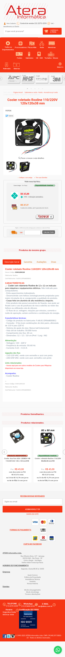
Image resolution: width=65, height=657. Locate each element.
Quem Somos (33, 575)
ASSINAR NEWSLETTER (32, 509)
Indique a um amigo (25, 177)
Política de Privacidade (32, 577)
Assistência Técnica (32, 579)
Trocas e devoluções (32, 594)
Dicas (53, 262)
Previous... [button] (4, 452)
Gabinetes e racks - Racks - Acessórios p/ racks (41, 92)
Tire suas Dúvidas (40, 177)
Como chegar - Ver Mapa (33, 560)
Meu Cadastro (11, 23)
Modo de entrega (32, 592)
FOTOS (8, 111)
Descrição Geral (12, 262)
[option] (14, 79)
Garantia (28, 262)
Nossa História (32, 583)
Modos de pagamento (32, 590)
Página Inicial (18, 92)
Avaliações (41, 262)
